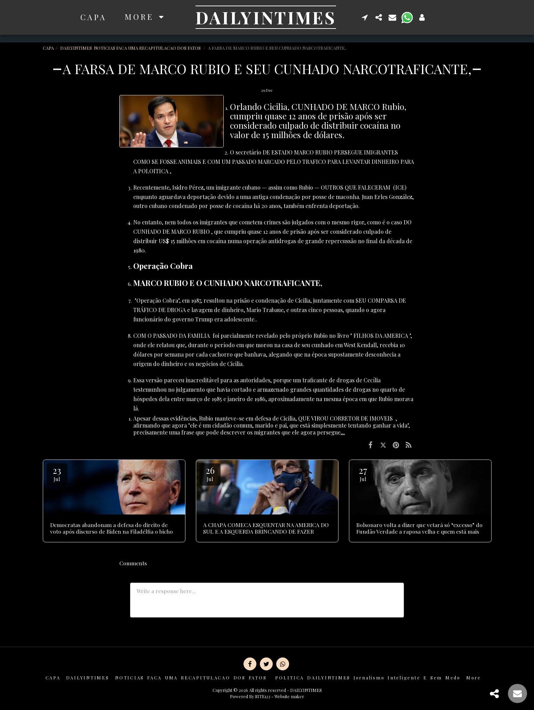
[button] (365, 17)
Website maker (289, 696)
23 (57, 473)
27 (363, 473)
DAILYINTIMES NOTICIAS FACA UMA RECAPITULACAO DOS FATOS (131, 48)
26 (210, 473)
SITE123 (262, 696)
